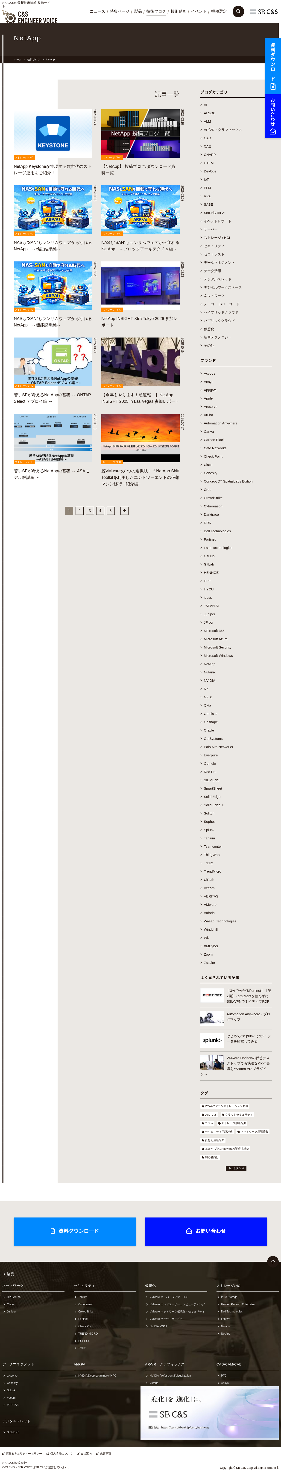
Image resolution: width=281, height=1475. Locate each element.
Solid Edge (212, 797)
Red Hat (210, 772)
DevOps (210, 171)
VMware (210, 904)
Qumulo (210, 763)
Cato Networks (215, 448)
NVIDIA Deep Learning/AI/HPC (97, 1375)
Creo (207, 490)
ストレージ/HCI (229, 1286)
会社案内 (86, 1453)
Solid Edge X (214, 805)
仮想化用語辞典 (214, 1140)
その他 (209, 345)
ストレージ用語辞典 (233, 1123)
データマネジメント (219, 262)
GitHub (209, 556)
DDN (207, 523)
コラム (209, 1123)
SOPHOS (84, 1341)
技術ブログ (156, 11)
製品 (138, 11)
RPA (207, 196)
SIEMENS (212, 780)
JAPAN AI (211, 606)
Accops (209, 373)
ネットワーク (214, 296)
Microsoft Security (217, 647)
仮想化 (209, 329)
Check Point (213, 456)
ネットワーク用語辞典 (254, 1131)
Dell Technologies (217, 531)
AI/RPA (79, 1364)
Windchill (211, 929)
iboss (208, 597)
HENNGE (211, 573)
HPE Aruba (13, 1297)
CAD (207, 138)
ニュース (97, 11)
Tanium (209, 838)
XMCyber (211, 946)
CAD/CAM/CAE (229, 1364)
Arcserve (210, 407)
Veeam (209, 888)
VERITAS (211, 896)
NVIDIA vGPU (158, 1326)
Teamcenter (213, 846)
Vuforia (209, 913)
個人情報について (61, 1453)
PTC (224, 1375)
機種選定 (219, 11)
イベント (199, 11)
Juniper (209, 614)
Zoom (208, 954)
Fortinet (210, 539)
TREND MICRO (88, 1333)
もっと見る (234, 1168)
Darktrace (211, 514)
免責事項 (105, 1453)
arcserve (12, 1375)
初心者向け (212, 1157)
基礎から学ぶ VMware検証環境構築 (227, 1148)
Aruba (208, 415)
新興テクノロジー (217, 337)
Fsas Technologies (218, 548)
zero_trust (211, 1114)
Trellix (208, 863)
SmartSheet (213, 788)
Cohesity (210, 473)
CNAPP (210, 155)
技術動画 (178, 11)
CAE (207, 146)
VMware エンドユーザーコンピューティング (177, 1304)
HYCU (209, 589)
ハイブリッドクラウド (221, 312)
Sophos (210, 821)
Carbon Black (214, 440)
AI (205, 105)
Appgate (210, 390)
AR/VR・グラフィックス (223, 130)
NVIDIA (209, 680)
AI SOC (210, 113)
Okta (207, 705)
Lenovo (225, 1319)
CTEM (209, 163)
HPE (207, 581)
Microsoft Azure (216, 639)
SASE (208, 204)
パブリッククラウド (219, 321)
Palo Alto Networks (218, 747)
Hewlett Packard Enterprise (238, 1304)
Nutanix (210, 672)
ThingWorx (212, 855)
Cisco (208, 465)
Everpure (211, 755)
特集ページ (119, 11)
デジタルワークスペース (223, 287)
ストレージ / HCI (217, 238)
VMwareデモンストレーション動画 (226, 1106)
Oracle (209, 730)
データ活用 (212, 271)
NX (206, 689)
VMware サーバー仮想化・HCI (168, 1297)
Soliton (209, 813)
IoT (206, 179)
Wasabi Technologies (220, 921)
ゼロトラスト (214, 254)
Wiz (207, 938)
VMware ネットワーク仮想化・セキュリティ (177, 1311)
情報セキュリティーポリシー (24, 1453)
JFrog (208, 622)
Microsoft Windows (218, 656)
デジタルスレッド (217, 279)
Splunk (209, 830)
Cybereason (213, 506)
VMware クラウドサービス (166, 1319)
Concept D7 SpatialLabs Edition (228, 481)
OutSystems (213, 738)
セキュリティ (214, 246)
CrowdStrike (213, 498)
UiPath (209, 880)
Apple (208, 398)
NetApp (209, 664)
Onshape (211, 722)
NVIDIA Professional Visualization (170, 1375)
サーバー (211, 229)
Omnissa (210, 714)
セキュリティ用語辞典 (219, 1131)
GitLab (209, 564)
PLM (207, 188)
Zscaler (209, 963)
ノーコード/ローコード (221, 304)
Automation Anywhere (220, 423)
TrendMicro (212, 871)
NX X (208, 697)
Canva (209, 431)
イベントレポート (217, 221)
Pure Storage (229, 1297)
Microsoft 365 (214, 631)
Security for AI (214, 213)
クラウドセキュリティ (239, 1114)
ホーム (17, 59)
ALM (207, 121)
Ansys (208, 382)
